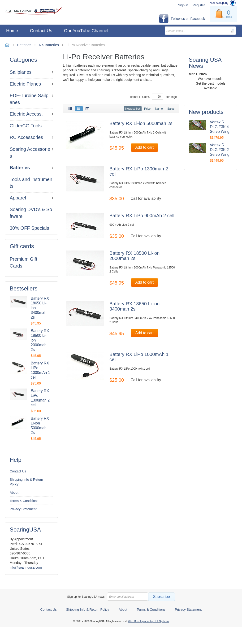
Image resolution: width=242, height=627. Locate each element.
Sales (170, 108)
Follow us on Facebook (188, 19)
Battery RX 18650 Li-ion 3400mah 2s (134, 306)
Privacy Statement (23, 509)
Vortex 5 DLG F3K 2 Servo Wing (219, 149)
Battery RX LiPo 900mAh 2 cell (141, 215)
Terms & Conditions (24, 501)
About (14, 492)
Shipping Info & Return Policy (26, 482)
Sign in (183, 5)
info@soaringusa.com (26, 567)
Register (199, 5)
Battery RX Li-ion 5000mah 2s (141, 123)
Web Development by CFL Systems (148, 621)
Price (147, 108)
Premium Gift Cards (23, 262)
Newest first (132, 108)
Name (159, 108)
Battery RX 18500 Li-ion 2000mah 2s (134, 256)
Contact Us (18, 471)
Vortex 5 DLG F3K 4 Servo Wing (219, 127)
